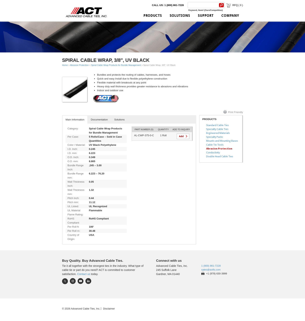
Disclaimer (109, 308)
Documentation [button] (99, 119)
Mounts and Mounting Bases (222, 140)
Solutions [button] (119, 119)
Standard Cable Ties (217, 125)
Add (181, 136)
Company (230, 15)
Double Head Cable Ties (219, 156)
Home (65, 65)
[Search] (202, 5)
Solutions (180, 15)
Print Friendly (235, 112)
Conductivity (213, 152)
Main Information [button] (75, 119)
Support (206, 15)
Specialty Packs (214, 136)
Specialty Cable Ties (217, 129)
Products (152, 15)
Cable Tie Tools (214, 144)
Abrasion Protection (79, 65)
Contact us (83, 274)
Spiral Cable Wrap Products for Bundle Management (116, 65)
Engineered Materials (218, 133)
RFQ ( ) (234, 5)
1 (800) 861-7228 (211, 265)
